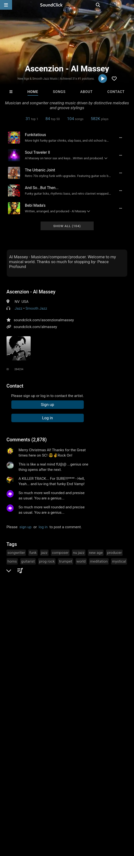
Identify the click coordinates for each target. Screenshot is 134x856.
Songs (59, 92)
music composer (45, 570)
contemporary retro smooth (30, 579)
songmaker (72, 570)
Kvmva (45, 752)
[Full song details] (120, 137)
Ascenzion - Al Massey (31, 292)
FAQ (20, 819)
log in (43, 527)
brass (22, 570)
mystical (119, 561)
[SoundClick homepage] (67, 5)
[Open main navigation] (6, 5)
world (81, 561)
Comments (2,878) (27, 440)
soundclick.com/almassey (35, 327)
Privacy (115, 819)
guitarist (28, 561)
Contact (116, 92)
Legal (6, 823)
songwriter (16, 552)
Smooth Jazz (36, 308)
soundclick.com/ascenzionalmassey (44, 320)
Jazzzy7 (103, 752)
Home (33, 92)
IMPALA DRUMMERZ (18, 752)
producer (114, 552)
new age (96, 552)
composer (60, 552)
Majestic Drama (74, 752)
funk (32, 552)
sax (10, 570)
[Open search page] (129, 5)
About (86, 92)
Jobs (66, 819)
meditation (99, 561)
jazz (44, 552)
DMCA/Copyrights (90, 819)
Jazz (18, 308)
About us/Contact (42, 819)
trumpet (65, 561)
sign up (26, 527)
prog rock (47, 561)
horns (12, 561)
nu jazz (79, 552)
